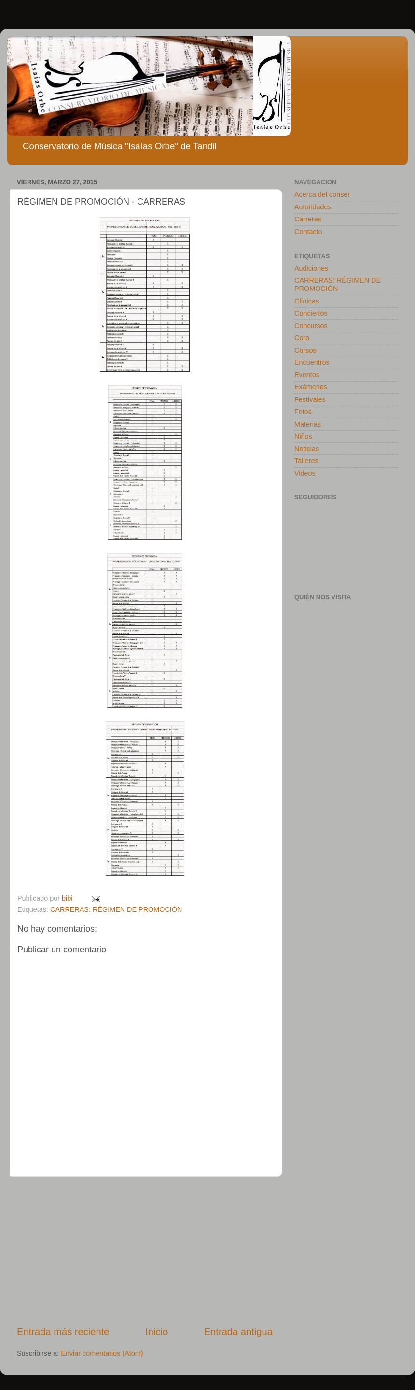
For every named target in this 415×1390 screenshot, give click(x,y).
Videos (305, 473)
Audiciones (311, 268)
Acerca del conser (322, 194)
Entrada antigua (238, 1331)
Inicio (156, 1331)
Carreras (307, 219)
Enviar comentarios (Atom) (102, 1353)
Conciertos (311, 313)
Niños (303, 436)
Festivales (310, 399)
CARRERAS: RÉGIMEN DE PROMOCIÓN (116, 909)
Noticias (306, 449)
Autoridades (313, 207)
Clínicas (306, 301)
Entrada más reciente (63, 1331)
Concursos (311, 326)
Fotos (303, 411)
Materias (307, 424)
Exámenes (310, 387)
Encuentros (312, 362)
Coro (301, 338)
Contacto (308, 231)
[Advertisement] (144, 1250)
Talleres (306, 461)
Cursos (305, 350)
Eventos (306, 375)
